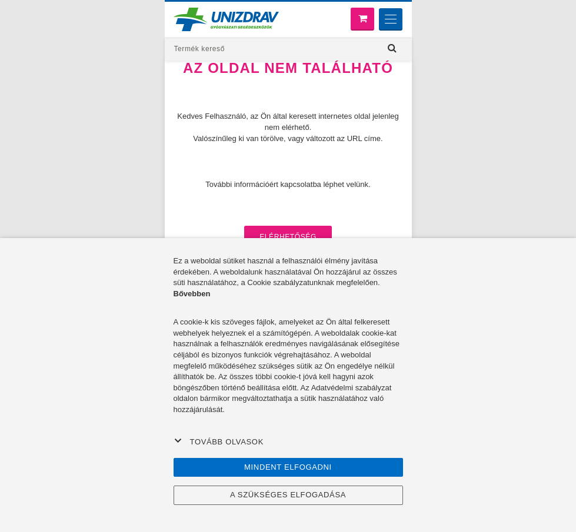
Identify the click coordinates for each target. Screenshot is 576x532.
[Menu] (390, 19)
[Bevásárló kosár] (362, 19)
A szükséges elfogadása (288, 494)
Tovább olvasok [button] (219, 441)
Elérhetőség (288, 237)
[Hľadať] (392, 48)
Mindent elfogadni (288, 467)
